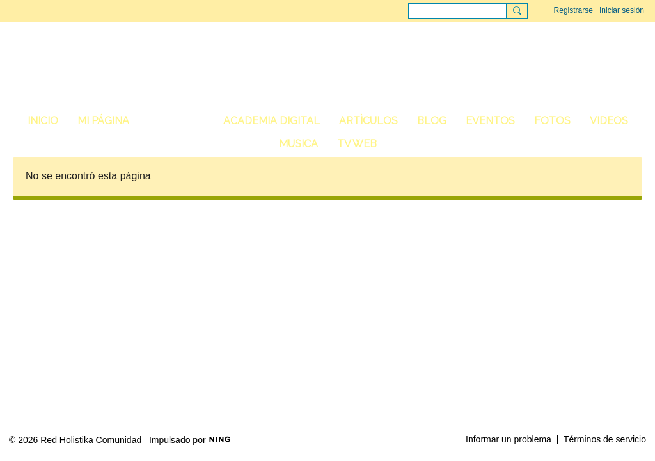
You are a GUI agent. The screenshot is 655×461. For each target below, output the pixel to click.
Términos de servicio (605, 439)
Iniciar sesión (621, 10)
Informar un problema (508, 439)
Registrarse (573, 10)
